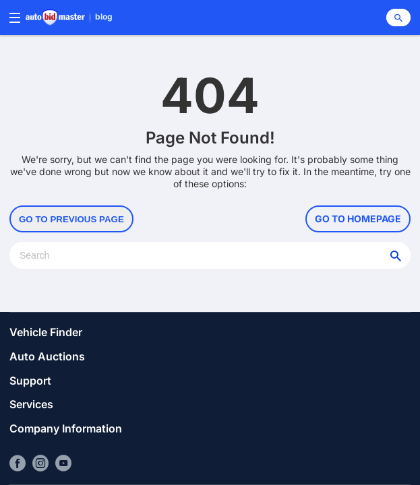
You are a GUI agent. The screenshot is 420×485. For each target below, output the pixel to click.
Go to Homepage (358, 218)
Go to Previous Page (71, 219)
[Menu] (14, 18)
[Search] (398, 17)
